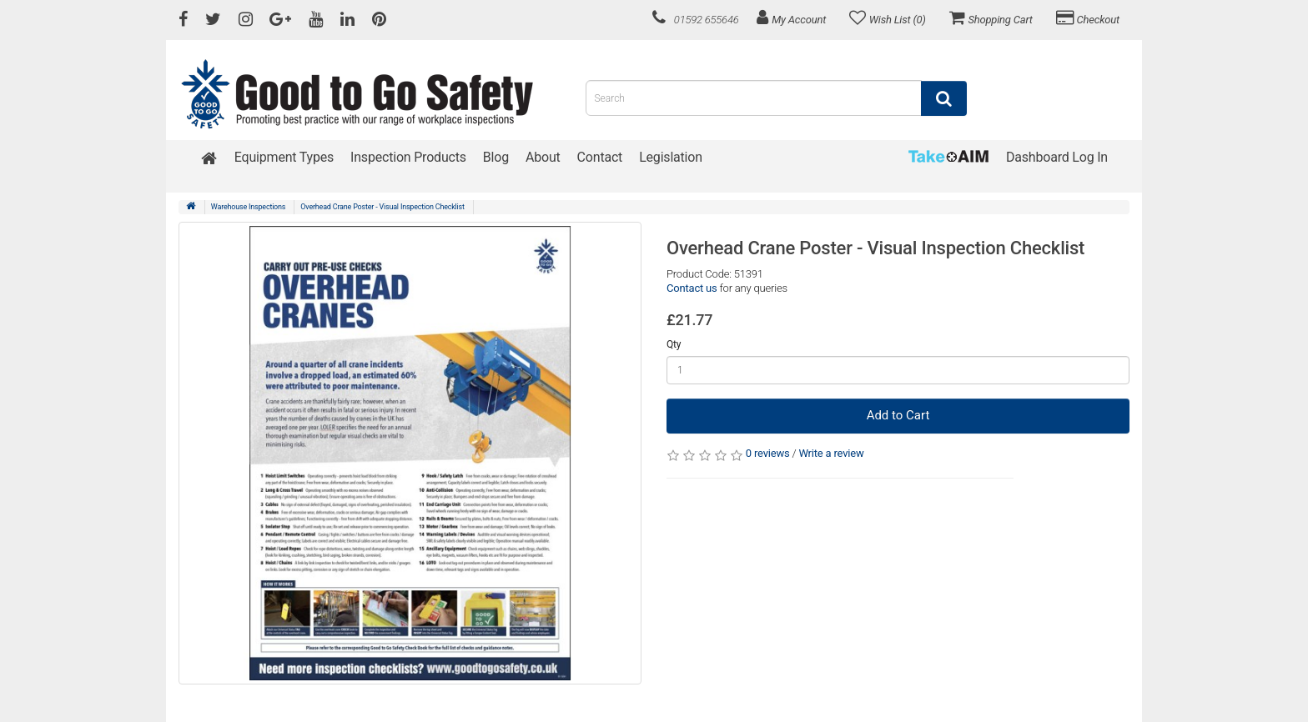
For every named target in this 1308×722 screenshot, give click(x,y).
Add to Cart (898, 415)
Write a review (830, 453)
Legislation (670, 157)
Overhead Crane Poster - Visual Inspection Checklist (382, 207)
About (543, 157)
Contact (600, 157)
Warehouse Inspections (248, 207)
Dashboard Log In (1057, 157)
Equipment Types (284, 157)
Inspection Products (408, 157)
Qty (674, 344)
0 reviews (768, 453)
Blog (496, 157)
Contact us (692, 288)
